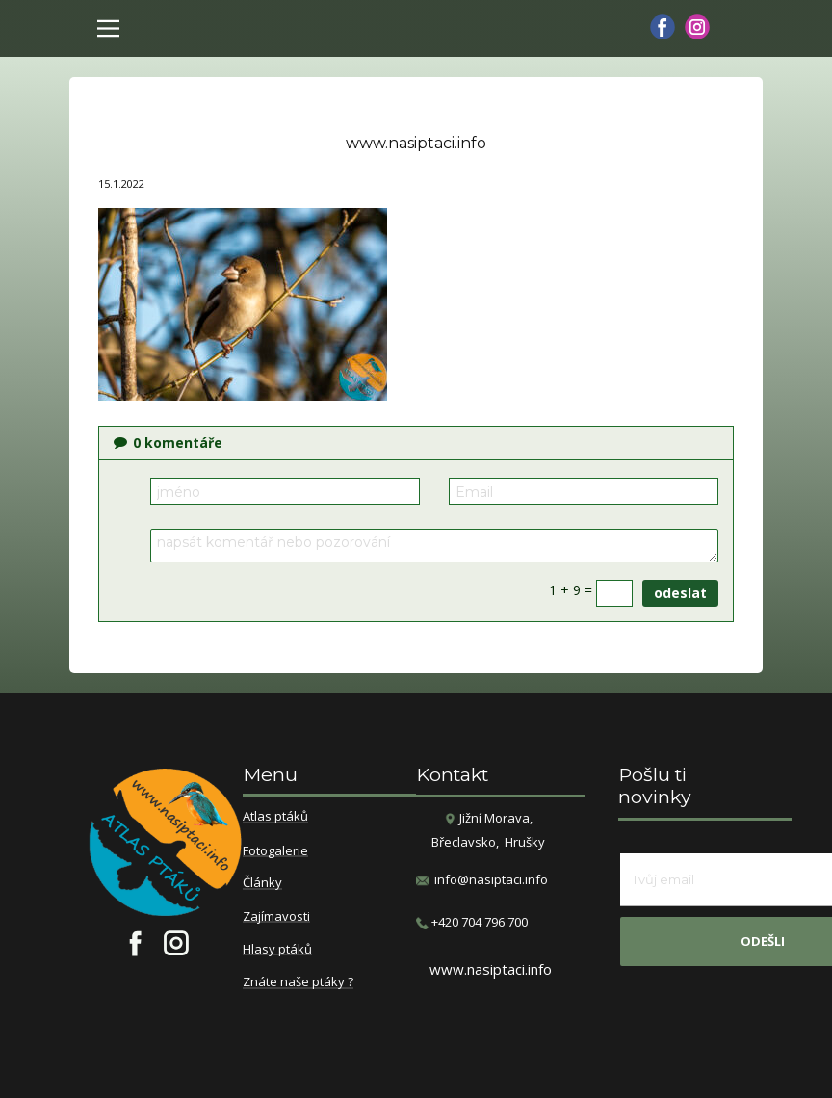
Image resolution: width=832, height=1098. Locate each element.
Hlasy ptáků (277, 949)
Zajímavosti (276, 917)
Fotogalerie (275, 851)
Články (262, 883)
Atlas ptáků (275, 817)
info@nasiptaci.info (491, 879)
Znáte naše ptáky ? (298, 982)
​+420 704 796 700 (472, 922)
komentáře (168, 442)
